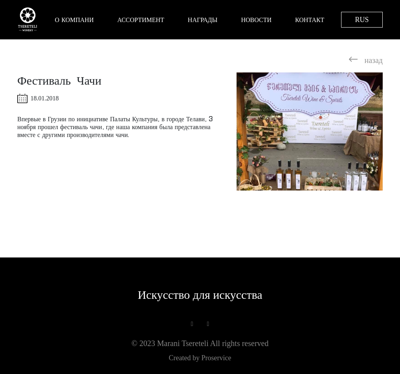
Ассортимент (140, 20)
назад (366, 59)
